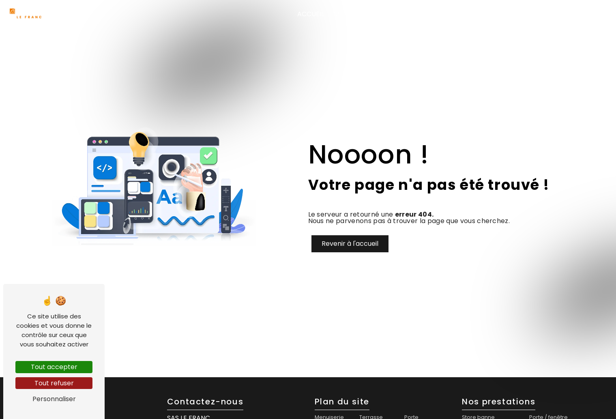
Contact (586, 14)
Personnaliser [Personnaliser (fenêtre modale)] (54, 399)
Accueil (310, 14)
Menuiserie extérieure (462, 14)
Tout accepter (54, 367)
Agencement (538, 14)
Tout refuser (54, 383)
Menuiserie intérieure (370, 14)
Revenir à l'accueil (350, 243)
